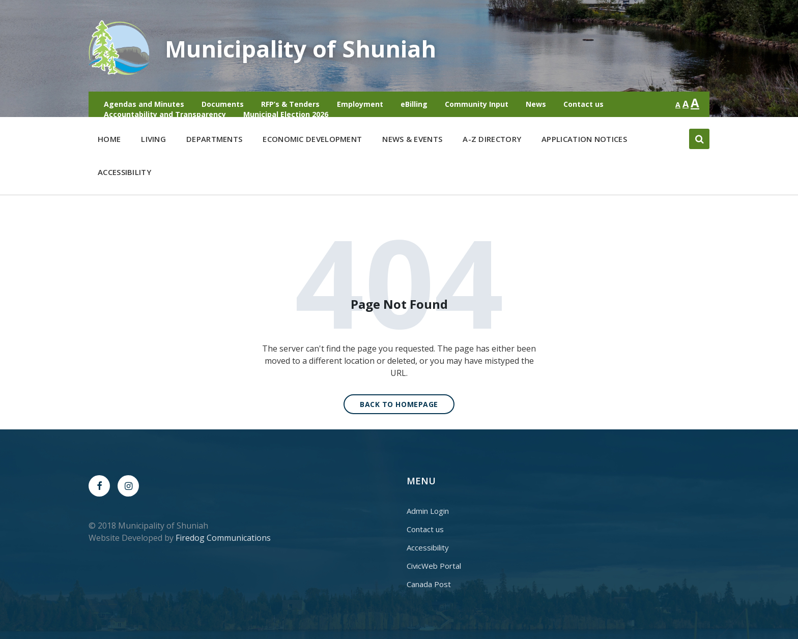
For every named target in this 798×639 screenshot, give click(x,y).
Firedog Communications (223, 537)
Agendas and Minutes (144, 104)
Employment (360, 104)
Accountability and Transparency (165, 114)
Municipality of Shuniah (309, 48)
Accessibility (124, 172)
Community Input (476, 104)
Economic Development (312, 141)
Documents (223, 104)
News (536, 104)
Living (153, 141)
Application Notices (584, 139)
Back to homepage (399, 404)
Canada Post (429, 584)
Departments (214, 141)
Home (109, 139)
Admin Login (428, 511)
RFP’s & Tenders (290, 104)
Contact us (583, 104)
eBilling (414, 104)
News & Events (412, 139)
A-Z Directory (492, 139)
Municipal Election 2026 (285, 114)
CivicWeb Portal (434, 566)
